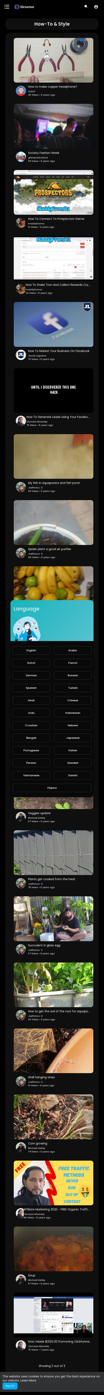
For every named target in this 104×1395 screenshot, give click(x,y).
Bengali (31, 738)
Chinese (72, 700)
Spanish (31, 688)
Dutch (31, 663)
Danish (72, 775)
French (72, 663)
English (31, 650)
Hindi (31, 700)
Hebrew (73, 725)
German (31, 675)
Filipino (52, 788)
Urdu (31, 713)
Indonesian (72, 713)
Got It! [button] (10, 1386)
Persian (31, 763)
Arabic (72, 650)
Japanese (73, 738)
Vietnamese (31, 775)
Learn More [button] (28, 1380)
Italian (72, 750)
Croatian (31, 725)
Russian (73, 675)
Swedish (72, 763)
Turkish (73, 688)
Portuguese (31, 750)
